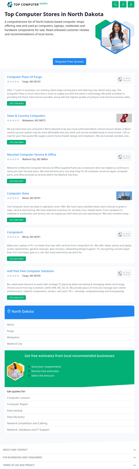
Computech (15, 232)
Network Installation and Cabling (27, 423)
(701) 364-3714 (16, 297)
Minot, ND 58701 (31, 198)
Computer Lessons (18, 397)
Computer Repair (17, 404)
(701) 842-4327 (16, 181)
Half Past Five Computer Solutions (30, 271)
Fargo (10, 331)
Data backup (14, 410)
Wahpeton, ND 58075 (33, 120)
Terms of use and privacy (19, 465)
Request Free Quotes (69, 61)
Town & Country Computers (26, 116)
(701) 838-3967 (16, 219)
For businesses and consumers (22, 457)
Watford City (14, 343)
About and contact (15, 449)
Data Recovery (16, 417)
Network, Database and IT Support (28, 429)
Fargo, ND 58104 (31, 275)
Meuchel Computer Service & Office (31, 154)
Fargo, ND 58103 (31, 81)
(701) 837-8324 (16, 258)
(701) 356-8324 (16, 103)
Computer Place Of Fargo (24, 77)
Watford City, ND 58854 (35, 159)
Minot (10, 324)
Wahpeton (13, 337)
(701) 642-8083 (16, 142)
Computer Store (18, 193)
